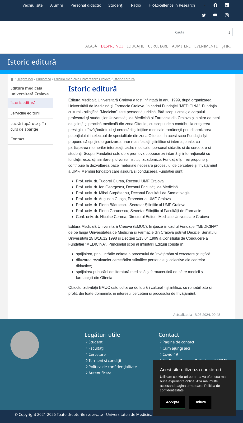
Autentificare (100, 372)
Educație (135, 46)
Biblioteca (43, 79)
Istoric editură (124, 79)
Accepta (172, 402)
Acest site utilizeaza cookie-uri (190, 369)
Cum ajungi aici (176, 348)
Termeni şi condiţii (105, 360)
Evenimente (206, 46)
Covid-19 (170, 354)
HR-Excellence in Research (172, 5)
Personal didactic (85, 5)
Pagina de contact (178, 342)
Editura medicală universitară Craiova (82, 79)
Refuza (200, 402)
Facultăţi (96, 348)
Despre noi (112, 46)
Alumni (56, 5)
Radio (136, 5)
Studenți (115, 5)
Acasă (91, 46)
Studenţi (96, 342)
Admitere (181, 46)
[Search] (199, 32)
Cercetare (158, 46)
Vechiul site (33, 5)
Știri (226, 46)
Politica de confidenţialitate (113, 366)
